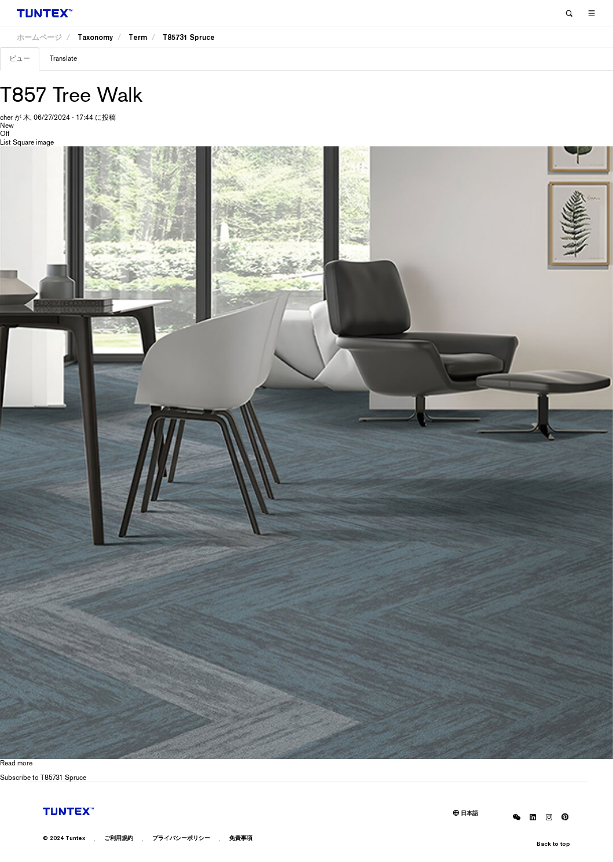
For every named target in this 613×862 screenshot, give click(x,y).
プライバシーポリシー (181, 837)
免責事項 (240, 837)
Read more (16, 763)
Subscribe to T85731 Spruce (43, 777)
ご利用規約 (118, 837)
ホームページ (39, 37)
